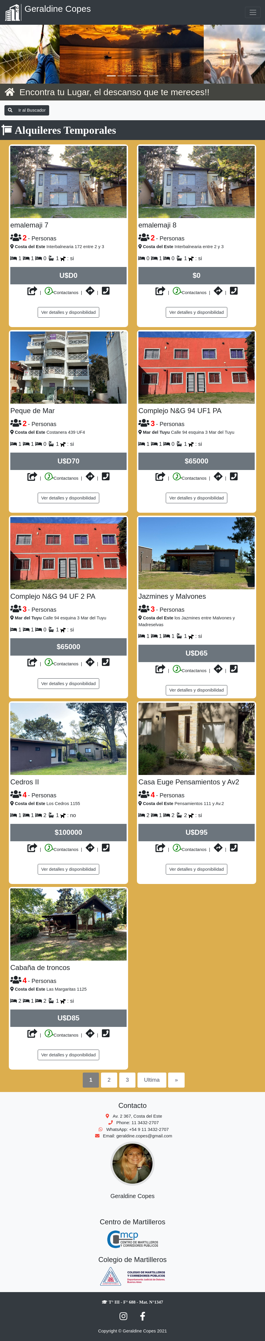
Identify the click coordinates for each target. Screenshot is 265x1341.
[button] (20, 54)
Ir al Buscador (27, 110)
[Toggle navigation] (253, 12)
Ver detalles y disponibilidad (68, 312)
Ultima (152, 1080)
